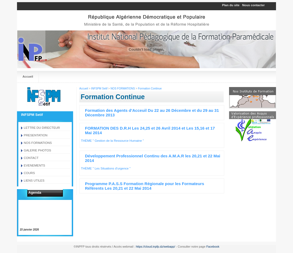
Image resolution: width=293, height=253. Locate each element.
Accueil (27, 76)
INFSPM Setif (99, 88)
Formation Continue (150, 88)
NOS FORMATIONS (38, 142)
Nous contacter (253, 5)
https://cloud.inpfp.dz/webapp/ (155, 246)
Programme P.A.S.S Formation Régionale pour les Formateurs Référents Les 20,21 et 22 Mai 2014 (144, 185)
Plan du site (231, 5)
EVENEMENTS (34, 165)
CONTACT (31, 158)
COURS (29, 173)
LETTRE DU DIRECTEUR (42, 127)
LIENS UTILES (34, 180)
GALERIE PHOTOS (37, 150)
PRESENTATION (35, 135)
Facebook (212, 246)
